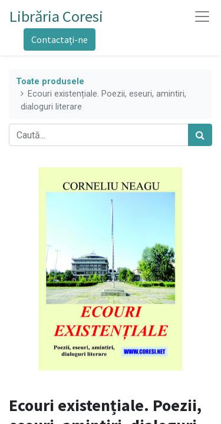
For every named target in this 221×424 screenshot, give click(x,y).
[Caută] (200, 135)
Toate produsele (50, 82)
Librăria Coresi (56, 16)
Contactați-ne (59, 39)
